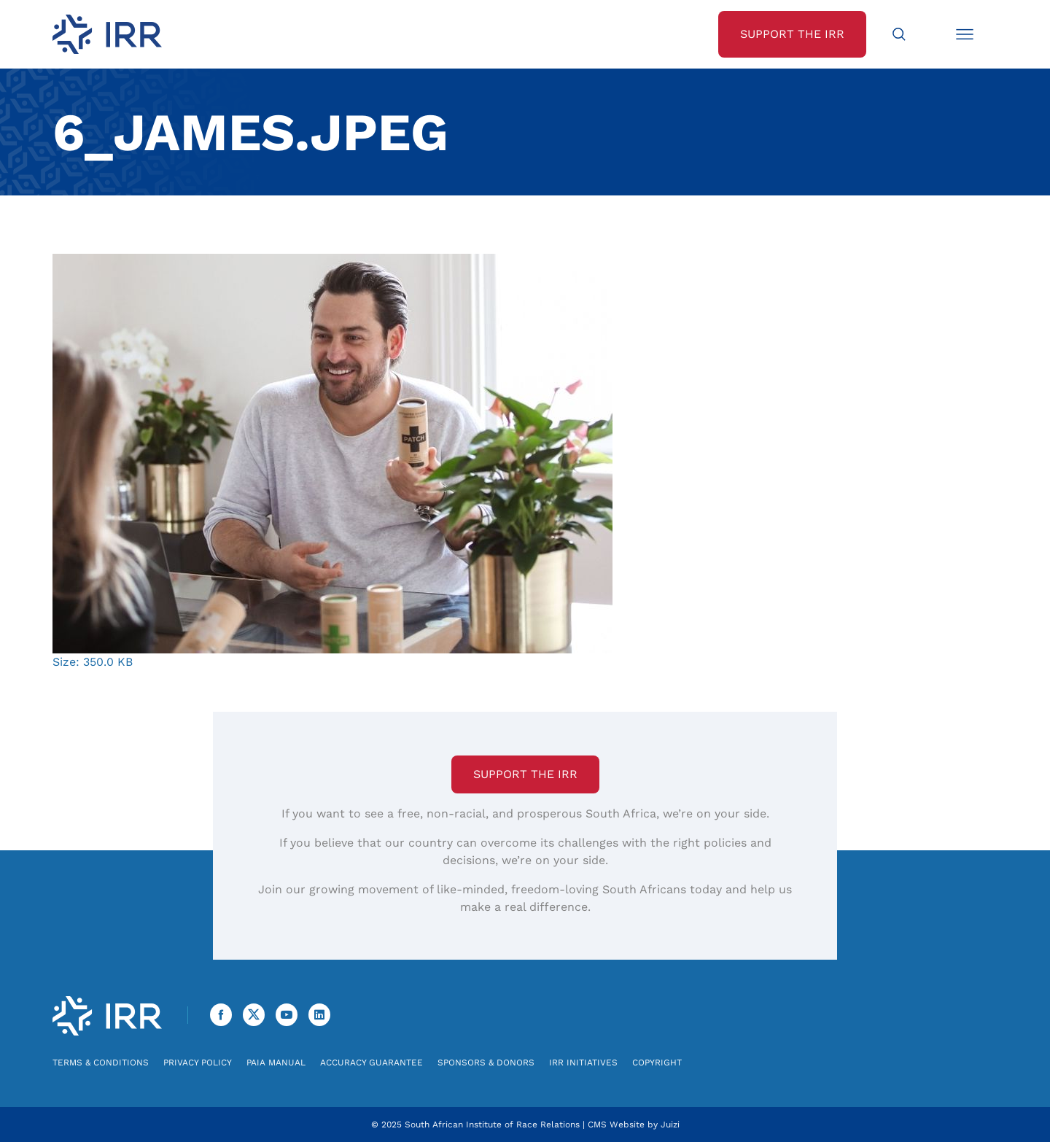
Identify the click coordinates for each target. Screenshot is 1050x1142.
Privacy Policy (197, 1062)
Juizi (670, 1124)
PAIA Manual (276, 1062)
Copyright (657, 1062)
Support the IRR (525, 774)
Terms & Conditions (100, 1062)
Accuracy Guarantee (371, 1062)
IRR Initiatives (583, 1062)
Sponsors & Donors (486, 1062)
